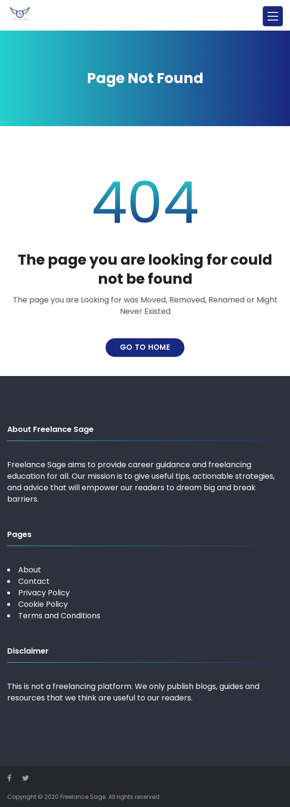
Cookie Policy (43, 604)
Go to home (145, 347)
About (29, 569)
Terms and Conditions (59, 615)
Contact (34, 581)
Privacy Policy (44, 592)
